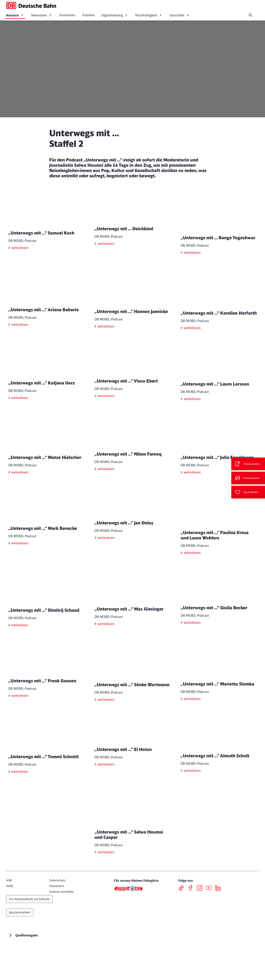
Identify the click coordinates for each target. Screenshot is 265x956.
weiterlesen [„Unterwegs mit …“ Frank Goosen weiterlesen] (19, 710)
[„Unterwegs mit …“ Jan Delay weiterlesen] (132, 524)
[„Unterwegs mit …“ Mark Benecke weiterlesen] (46, 524)
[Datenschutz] (57, 894)
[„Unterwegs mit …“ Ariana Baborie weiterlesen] (46, 298)
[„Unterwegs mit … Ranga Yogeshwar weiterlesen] (218, 223)
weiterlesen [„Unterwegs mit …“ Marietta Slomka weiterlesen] (192, 710)
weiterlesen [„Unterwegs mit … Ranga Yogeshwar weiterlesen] (192, 254)
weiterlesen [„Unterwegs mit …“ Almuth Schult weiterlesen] (192, 786)
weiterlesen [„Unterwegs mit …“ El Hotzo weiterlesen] (106, 786)
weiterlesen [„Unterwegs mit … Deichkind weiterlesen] (106, 254)
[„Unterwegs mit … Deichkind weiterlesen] (132, 223)
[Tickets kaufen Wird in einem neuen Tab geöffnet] (248, 464)
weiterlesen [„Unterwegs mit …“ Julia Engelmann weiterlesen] (192, 479)
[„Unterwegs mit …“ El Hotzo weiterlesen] (132, 755)
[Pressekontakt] (248, 478)
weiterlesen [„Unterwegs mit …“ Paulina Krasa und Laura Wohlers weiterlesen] (192, 560)
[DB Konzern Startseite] (31, 5)
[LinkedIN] (219, 902)
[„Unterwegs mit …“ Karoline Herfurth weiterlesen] (218, 298)
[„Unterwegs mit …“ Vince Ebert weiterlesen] (132, 373)
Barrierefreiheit (19, 926)
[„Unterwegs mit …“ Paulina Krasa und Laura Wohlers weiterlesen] (218, 527)
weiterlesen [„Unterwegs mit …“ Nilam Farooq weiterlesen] (106, 479)
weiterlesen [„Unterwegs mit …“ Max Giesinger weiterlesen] (106, 635)
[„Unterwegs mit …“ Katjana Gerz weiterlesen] (46, 373)
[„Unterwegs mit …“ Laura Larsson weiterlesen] (218, 373)
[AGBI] (9, 900)
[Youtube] (210, 902)
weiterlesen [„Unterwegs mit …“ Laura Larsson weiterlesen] (192, 404)
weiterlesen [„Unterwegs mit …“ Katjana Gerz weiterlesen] (19, 404)
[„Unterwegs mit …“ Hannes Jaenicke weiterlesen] (132, 298)
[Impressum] (56, 900)
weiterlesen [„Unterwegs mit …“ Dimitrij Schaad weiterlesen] (19, 635)
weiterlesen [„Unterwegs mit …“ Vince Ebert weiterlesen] (106, 404)
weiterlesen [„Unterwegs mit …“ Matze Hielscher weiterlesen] (19, 479)
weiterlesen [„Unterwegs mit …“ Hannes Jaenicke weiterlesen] (106, 329)
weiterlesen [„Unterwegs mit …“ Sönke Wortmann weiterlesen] (106, 710)
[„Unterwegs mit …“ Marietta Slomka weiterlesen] (218, 680)
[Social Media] (248, 492)
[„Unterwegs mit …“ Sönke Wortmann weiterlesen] (132, 680)
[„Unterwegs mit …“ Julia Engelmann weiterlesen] (218, 449)
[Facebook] (192, 902)
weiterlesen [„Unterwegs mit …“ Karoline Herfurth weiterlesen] (192, 329)
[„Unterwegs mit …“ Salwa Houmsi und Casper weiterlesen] (132, 833)
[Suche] (250, 15)
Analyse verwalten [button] (61, 905)
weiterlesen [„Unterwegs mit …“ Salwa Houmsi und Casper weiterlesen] (106, 866)
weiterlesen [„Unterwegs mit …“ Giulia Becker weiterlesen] (192, 635)
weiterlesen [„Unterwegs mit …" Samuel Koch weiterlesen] (19, 254)
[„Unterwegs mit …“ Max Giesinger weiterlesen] (132, 605)
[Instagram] (201, 902)
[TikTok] (182, 902)
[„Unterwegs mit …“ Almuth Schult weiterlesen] (218, 755)
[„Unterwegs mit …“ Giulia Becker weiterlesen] (218, 605)
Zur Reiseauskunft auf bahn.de (29, 913)
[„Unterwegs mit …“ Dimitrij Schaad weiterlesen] (46, 605)
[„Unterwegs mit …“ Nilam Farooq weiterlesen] (132, 449)
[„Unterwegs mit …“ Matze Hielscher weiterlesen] (46, 449)
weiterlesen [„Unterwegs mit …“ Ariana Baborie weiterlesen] (19, 329)
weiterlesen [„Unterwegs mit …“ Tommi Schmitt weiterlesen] (19, 786)
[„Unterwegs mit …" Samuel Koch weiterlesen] (46, 223)
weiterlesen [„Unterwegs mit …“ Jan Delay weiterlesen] (106, 555)
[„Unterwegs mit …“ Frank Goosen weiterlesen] (46, 680)
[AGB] (9, 894)
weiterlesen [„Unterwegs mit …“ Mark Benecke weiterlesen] (19, 555)
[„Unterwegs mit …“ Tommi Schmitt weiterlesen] (46, 755)
